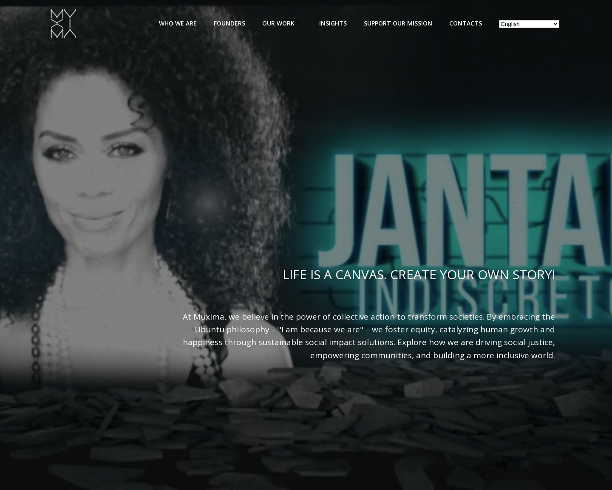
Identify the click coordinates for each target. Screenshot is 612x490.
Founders (229, 23)
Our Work (282, 23)
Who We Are (178, 23)
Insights (333, 23)
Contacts (465, 23)
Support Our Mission (398, 23)
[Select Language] (529, 24)
